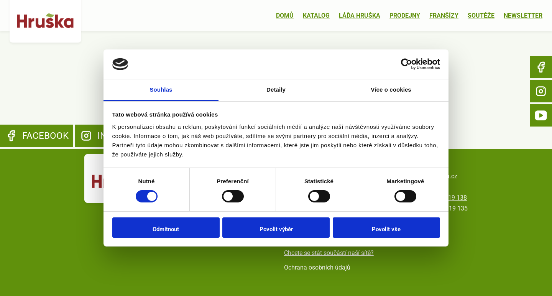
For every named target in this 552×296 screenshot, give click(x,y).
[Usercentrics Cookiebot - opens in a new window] (406, 64)
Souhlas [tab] (161, 89)
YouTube (540, 115)
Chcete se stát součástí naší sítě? (329, 253)
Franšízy (443, 15)
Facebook (540, 67)
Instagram (540, 91)
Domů (285, 15)
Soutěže (481, 15)
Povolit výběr (276, 229)
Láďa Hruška (359, 15)
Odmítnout (166, 229)
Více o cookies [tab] (391, 89)
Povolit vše (386, 229)
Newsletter (523, 15)
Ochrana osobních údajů (317, 267)
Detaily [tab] (276, 89)
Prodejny (404, 15)
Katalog (316, 15)
